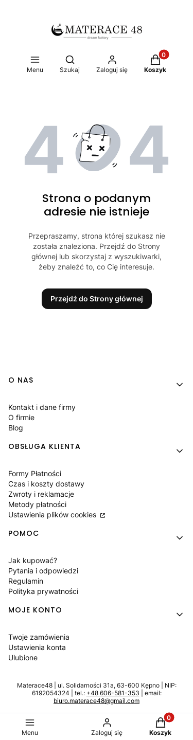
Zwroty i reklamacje (41, 494)
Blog (15, 427)
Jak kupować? (32, 560)
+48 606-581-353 (112, 693)
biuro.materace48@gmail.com (96, 701)
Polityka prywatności (43, 591)
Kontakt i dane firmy (42, 407)
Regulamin (25, 580)
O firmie (21, 417)
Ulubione (23, 657)
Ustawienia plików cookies (53, 514)
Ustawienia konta (37, 647)
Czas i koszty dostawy (46, 483)
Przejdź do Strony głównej (96, 298)
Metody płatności (37, 504)
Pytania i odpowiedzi (43, 570)
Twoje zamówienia (38, 637)
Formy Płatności (34, 473)
